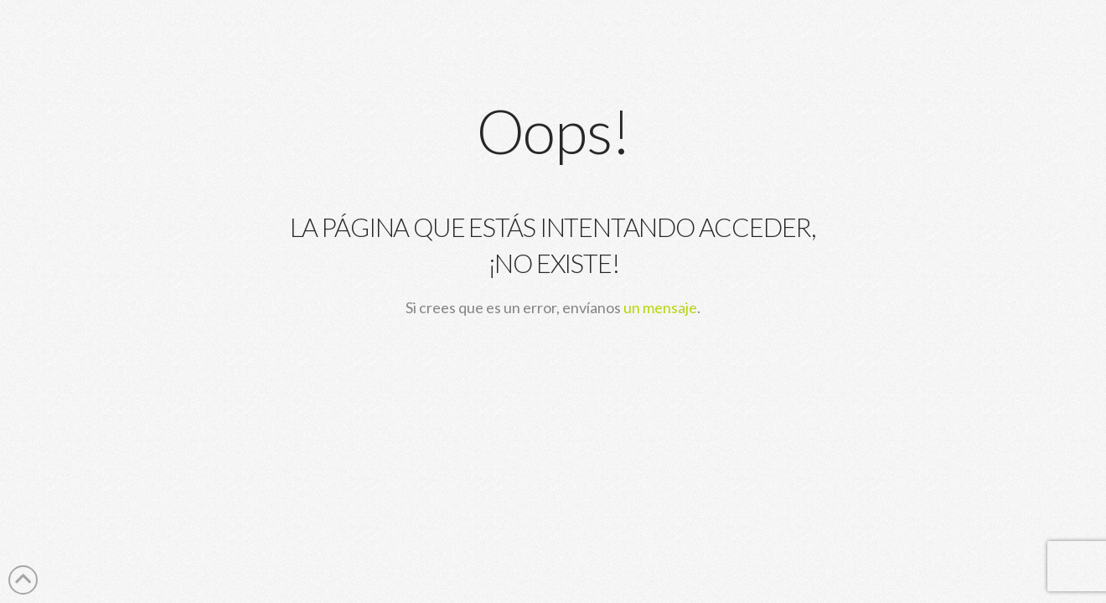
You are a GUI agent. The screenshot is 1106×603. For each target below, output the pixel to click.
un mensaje (660, 307)
